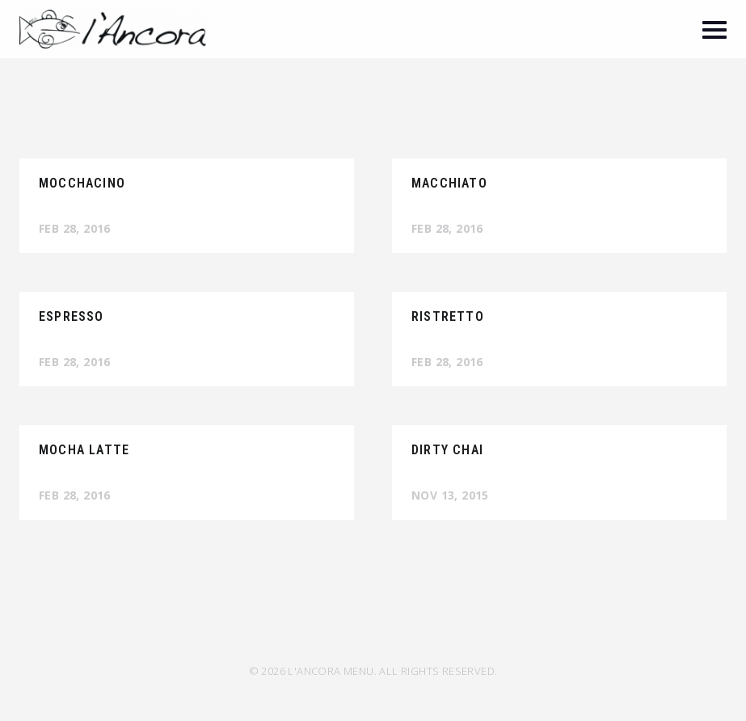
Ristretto (447, 316)
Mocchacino (82, 183)
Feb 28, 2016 (75, 228)
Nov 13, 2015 (450, 495)
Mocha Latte (84, 449)
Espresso (71, 316)
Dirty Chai (447, 449)
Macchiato (449, 183)
